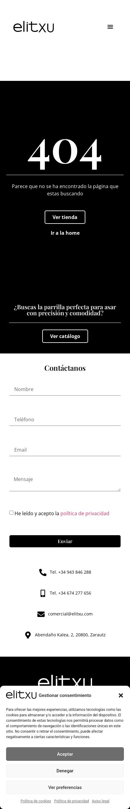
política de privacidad (84, 513)
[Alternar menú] (110, 27)
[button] (121, 695)
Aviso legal (100, 801)
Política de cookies (36, 801)
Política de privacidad (71, 801)
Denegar (65, 771)
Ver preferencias (65, 787)
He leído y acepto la (62, 513)
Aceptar (65, 754)
